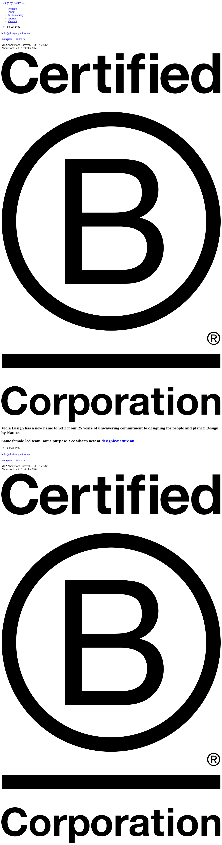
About (11, 11)
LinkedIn (20, 38)
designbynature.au (117, 441)
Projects (12, 8)
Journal (12, 18)
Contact (12, 21)
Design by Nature (11, 2)
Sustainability (16, 15)
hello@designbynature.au (15, 33)
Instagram (6, 38)
